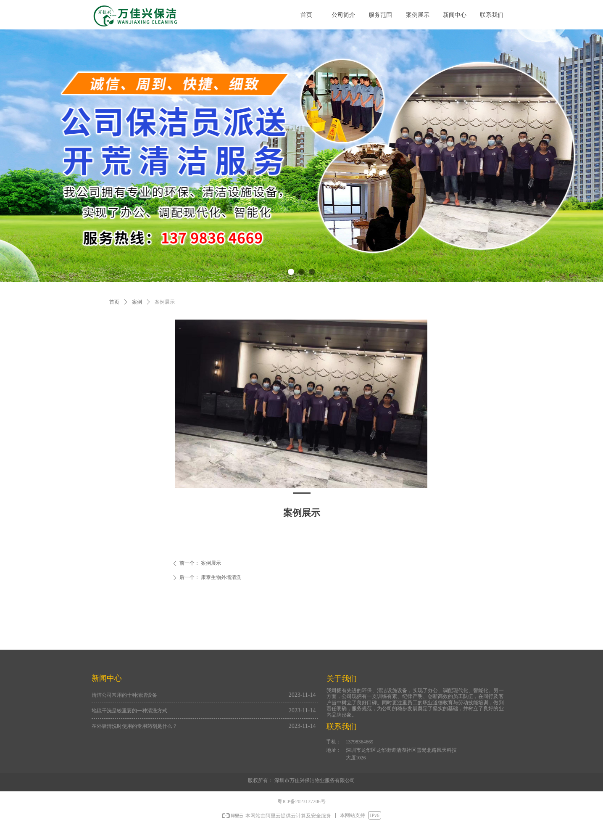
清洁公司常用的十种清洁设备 (124, 695)
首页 (114, 302)
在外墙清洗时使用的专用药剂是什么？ (134, 726)
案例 (137, 302)
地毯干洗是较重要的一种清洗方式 (129, 711)
